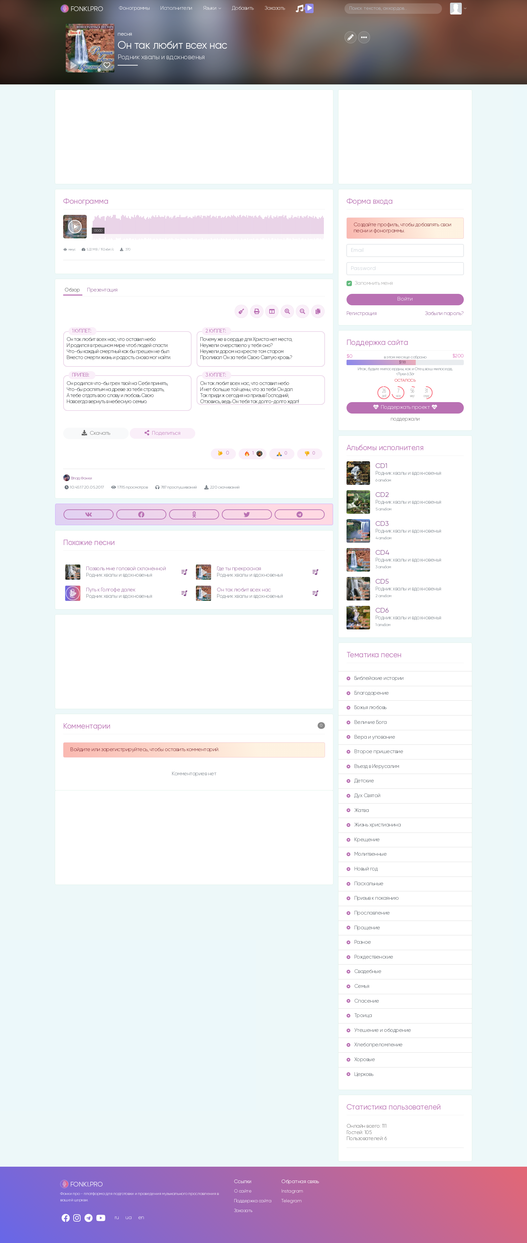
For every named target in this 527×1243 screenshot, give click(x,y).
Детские (360, 780)
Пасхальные (365, 883)
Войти (405, 299)
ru (117, 1217)
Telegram (291, 1201)
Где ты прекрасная (239, 568)
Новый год (362, 868)
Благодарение (368, 693)
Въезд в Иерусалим (373, 766)
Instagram (292, 1191)
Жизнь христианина (374, 824)
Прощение (363, 927)
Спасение (363, 1001)
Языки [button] (210, 8)
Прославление (368, 913)
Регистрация (362, 313)
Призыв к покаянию (373, 898)
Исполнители (176, 8)
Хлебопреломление (375, 1044)
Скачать (96, 433)
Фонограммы (134, 8)
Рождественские (370, 957)
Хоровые (361, 1059)
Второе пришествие (375, 751)
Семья (358, 986)
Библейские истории (375, 678)
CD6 (382, 610)
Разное (359, 942)
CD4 (382, 552)
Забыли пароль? (444, 313)
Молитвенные (367, 854)
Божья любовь (367, 707)
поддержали (405, 420)
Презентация (102, 290)
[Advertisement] (194, 137)
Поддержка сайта (253, 1201)
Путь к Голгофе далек (110, 589)
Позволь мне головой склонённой (126, 568)
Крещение (363, 839)
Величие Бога (367, 722)
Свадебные (364, 971)
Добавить (243, 8)
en (141, 1217)
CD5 (382, 581)
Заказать (275, 8)
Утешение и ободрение (379, 1030)
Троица (359, 1015)
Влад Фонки (77, 478)
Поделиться (162, 433)
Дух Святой (363, 795)
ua (128, 1217)
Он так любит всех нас (244, 589)
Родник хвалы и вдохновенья (161, 57)
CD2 (382, 495)
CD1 (381, 466)
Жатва (358, 810)
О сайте (243, 1191)
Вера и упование (371, 737)
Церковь (360, 1074)
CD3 (382, 524)
